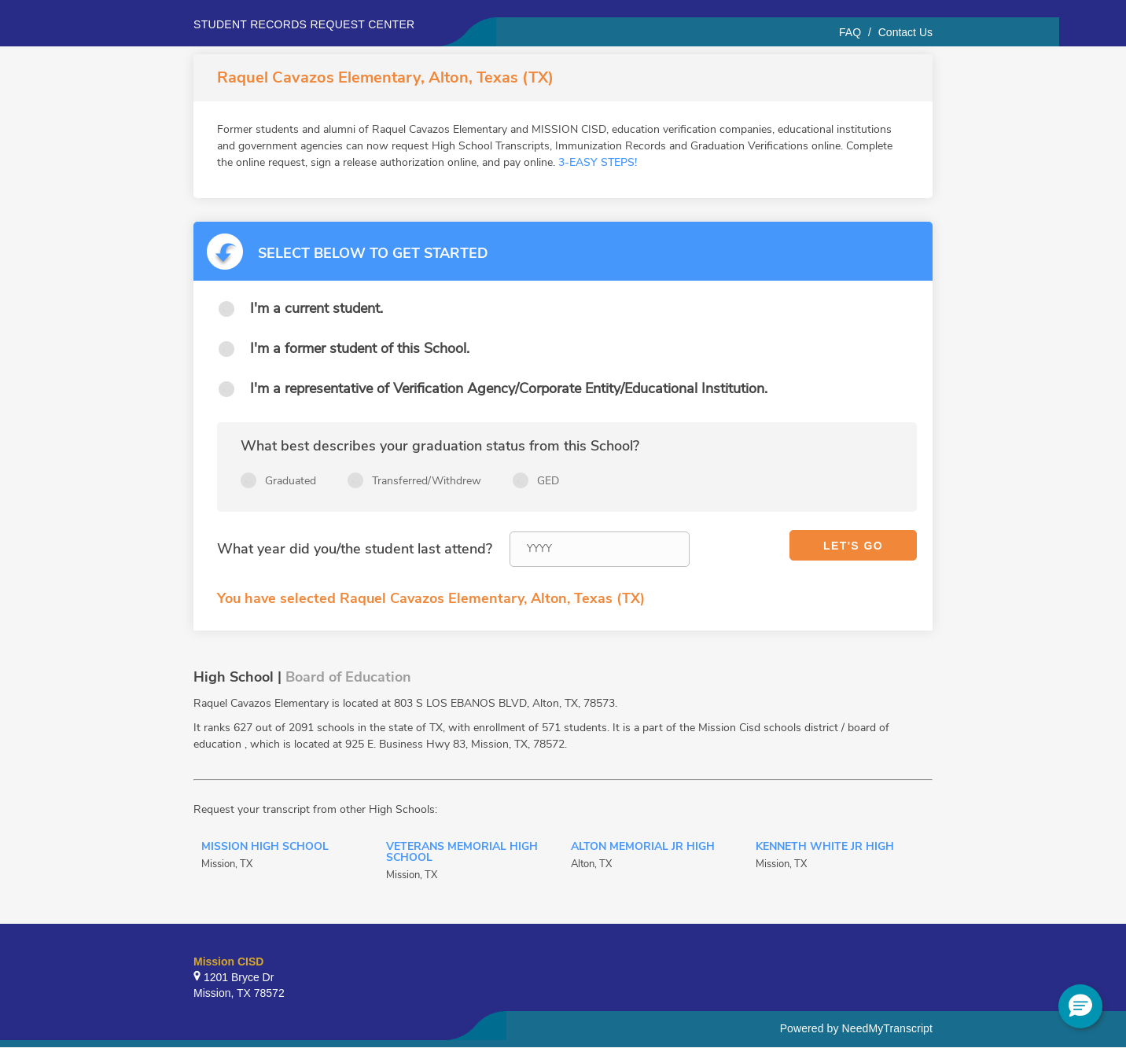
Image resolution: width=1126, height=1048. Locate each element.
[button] (1080, 1006)
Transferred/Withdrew (426, 480)
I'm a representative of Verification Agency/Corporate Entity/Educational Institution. (508, 388)
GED (548, 480)
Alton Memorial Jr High (643, 847)
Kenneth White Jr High (825, 847)
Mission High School (265, 847)
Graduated (290, 480)
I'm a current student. (316, 308)
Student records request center (304, 24)
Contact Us (905, 32)
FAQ (850, 32)
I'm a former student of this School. (359, 348)
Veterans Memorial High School (462, 853)
